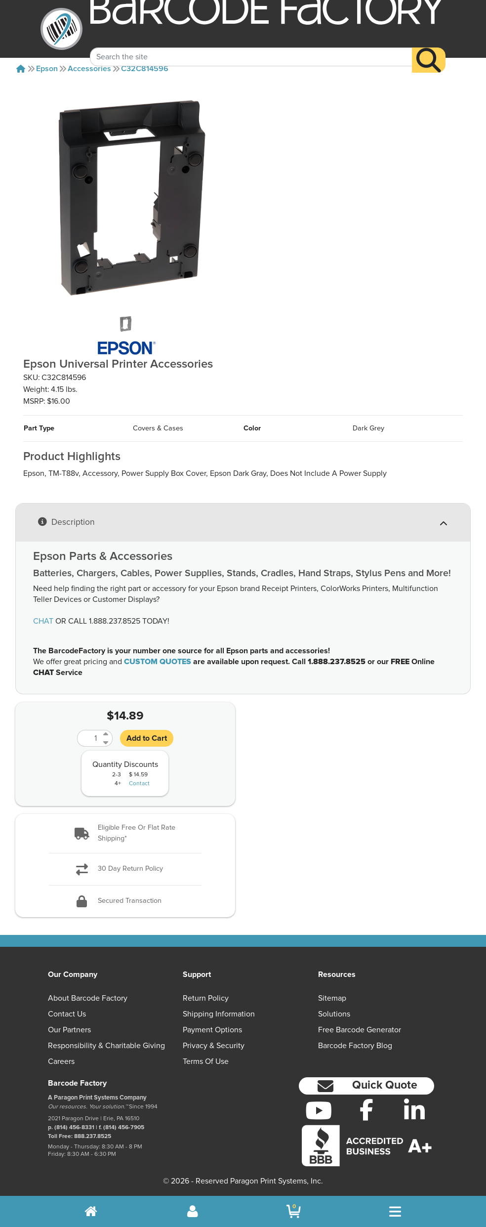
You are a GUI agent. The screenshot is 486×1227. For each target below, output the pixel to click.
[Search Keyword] (251, 46)
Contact (139, 784)
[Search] (429, 49)
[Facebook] (367, 1109)
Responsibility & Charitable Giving (106, 1046)
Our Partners (69, 1030)
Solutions (334, 1014)
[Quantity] (89, 738)
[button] (125, 833)
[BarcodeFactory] (61, 29)
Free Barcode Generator (359, 1030)
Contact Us (67, 1014)
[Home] (20, 69)
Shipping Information (219, 1014)
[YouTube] (319, 1110)
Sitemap (332, 998)
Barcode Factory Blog (355, 1046)
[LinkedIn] (414, 1110)
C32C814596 (144, 69)
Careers (61, 1061)
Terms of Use (206, 1061)
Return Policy (206, 998)
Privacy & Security (213, 1046)
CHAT (43, 621)
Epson (47, 69)
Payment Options (212, 1030)
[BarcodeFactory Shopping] (293, 1211)
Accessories (89, 69)
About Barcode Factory (87, 998)
